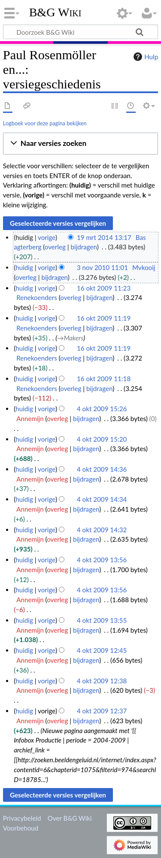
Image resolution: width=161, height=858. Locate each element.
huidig (24, 267)
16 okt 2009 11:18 (104, 378)
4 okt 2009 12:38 (102, 681)
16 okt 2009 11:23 (104, 288)
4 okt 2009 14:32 (102, 530)
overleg (55, 247)
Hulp (144, 56)
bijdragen (84, 247)
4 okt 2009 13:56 (102, 560)
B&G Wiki (55, 12)
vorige (46, 237)
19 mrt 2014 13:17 (104, 237)
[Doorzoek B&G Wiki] (80, 32)
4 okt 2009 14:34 (102, 499)
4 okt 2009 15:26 (102, 408)
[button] (80, 143)
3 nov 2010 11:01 (102, 267)
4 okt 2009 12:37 (102, 711)
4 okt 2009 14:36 (102, 469)
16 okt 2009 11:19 (104, 318)
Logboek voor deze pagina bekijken (45, 123)
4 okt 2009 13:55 (102, 620)
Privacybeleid (22, 818)
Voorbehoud (20, 828)
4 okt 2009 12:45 (102, 650)
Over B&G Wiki (70, 818)
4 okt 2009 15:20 (102, 439)
